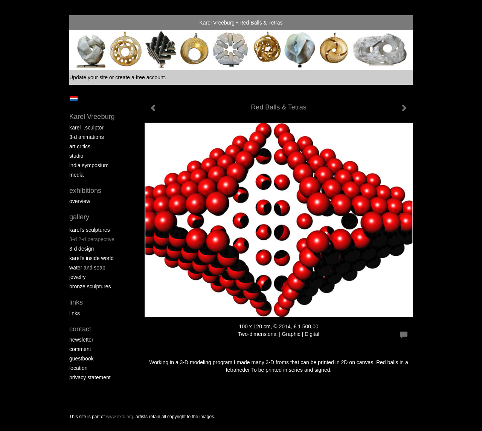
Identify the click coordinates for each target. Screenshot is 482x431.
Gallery (79, 217)
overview (79, 201)
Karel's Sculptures (89, 230)
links (74, 313)
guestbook (81, 359)
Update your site (88, 77)
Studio (76, 156)
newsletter (81, 340)
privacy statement (90, 377)
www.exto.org (119, 416)
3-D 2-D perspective (91, 239)
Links (76, 302)
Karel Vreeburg (217, 23)
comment (80, 349)
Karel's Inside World (91, 258)
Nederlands (73, 98)
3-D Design (81, 249)
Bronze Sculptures (90, 286)
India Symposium (88, 165)
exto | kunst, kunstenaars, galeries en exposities (90, 22)
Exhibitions (85, 190)
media (76, 175)
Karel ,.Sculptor (86, 128)
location (78, 368)
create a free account (140, 77)
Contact (80, 329)
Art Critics (79, 146)
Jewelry (77, 277)
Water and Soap (87, 268)
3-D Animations (86, 137)
